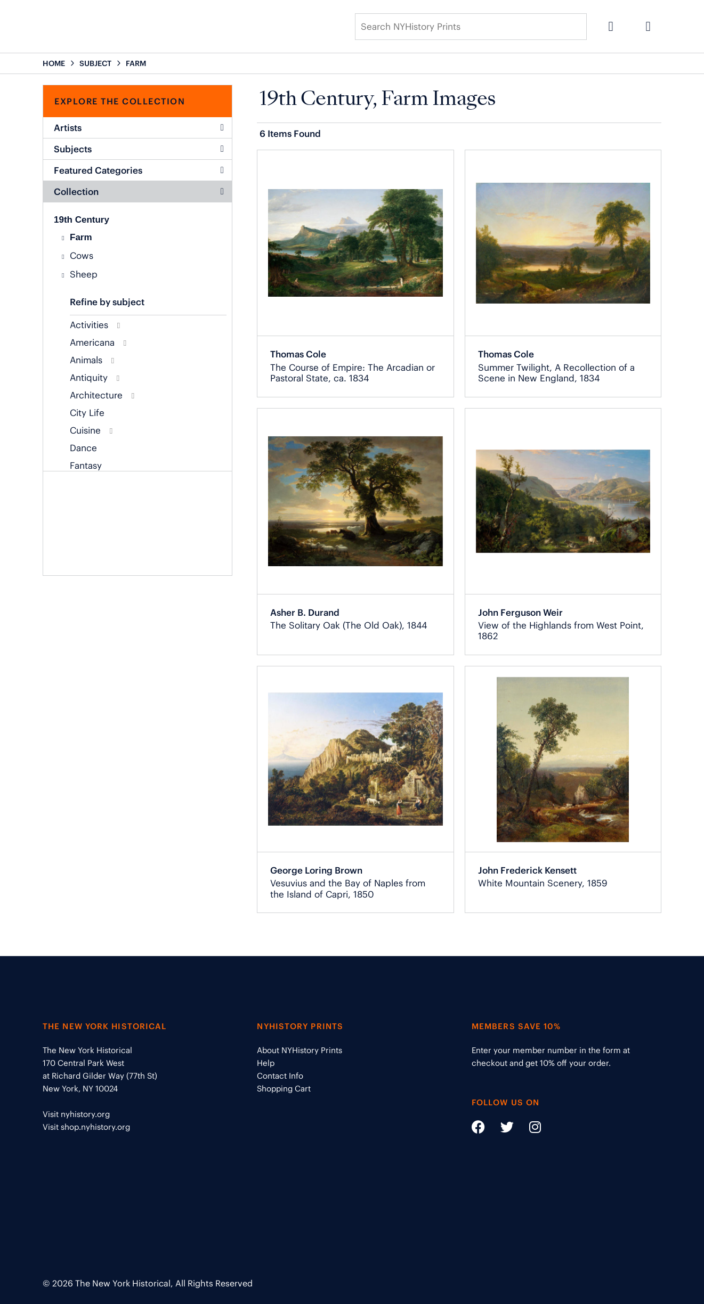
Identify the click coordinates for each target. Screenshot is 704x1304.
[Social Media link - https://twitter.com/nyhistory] (500, 1129)
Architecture (96, 395)
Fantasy (86, 465)
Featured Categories (139, 170)
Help (265, 1063)
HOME (54, 63)
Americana (92, 342)
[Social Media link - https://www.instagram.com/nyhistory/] (528, 1129)
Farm (81, 237)
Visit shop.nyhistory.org (86, 1127)
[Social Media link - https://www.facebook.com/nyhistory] (478, 1129)
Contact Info (280, 1076)
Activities (89, 325)
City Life (87, 413)
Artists (139, 128)
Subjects (139, 149)
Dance (83, 448)
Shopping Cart (284, 1088)
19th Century (81, 220)
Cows (81, 256)
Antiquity (89, 378)
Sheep (84, 274)
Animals (86, 360)
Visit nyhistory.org (76, 1114)
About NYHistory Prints (299, 1050)
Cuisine (85, 430)
